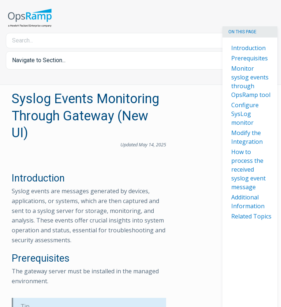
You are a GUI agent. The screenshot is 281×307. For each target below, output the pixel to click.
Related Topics (251, 216)
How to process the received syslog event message (248, 169)
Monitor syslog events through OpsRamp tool (250, 81)
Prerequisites (249, 58)
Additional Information (248, 201)
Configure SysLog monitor (245, 114)
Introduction (248, 48)
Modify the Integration (247, 137)
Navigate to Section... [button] (38, 60)
